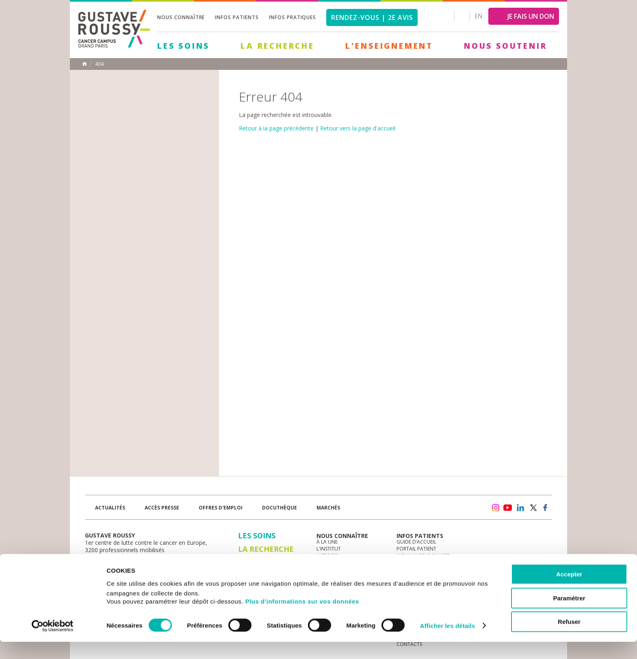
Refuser (569, 638)
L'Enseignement (389, 46)
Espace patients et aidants (430, 562)
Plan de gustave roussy (123, 564)
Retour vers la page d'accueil (357, 128)
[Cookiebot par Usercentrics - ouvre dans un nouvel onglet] (52, 643)
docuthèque (279, 507)
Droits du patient (419, 569)
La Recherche (277, 46)
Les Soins (183, 46)
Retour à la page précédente (276, 128)
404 (99, 64)
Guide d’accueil (416, 541)
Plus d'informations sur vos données (302, 618)
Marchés (328, 507)
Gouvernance (334, 562)
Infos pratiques (292, 17)
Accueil (84, 63)
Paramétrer (569, 615)
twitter (533, 507)
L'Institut (328, 548)
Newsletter (467, 511)
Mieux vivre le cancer (423, 555)
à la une (327, 541)
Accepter (569, 591)
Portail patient (416, 548)
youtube (507, 507)
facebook (545, 507)
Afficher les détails (447, 642)
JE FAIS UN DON (530, 16)
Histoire (326, 555)
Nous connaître (181, 17)
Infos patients (236, 17)
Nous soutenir (505, 46)
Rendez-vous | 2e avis (372, 17)
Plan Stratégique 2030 (345, 569)
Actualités (110, 507)
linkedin (520, 507)
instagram (495, 507)
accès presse (162, 507)
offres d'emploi (221, 507)
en (478, 16)
